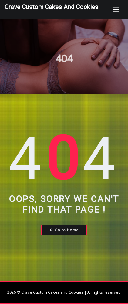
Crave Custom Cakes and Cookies (51, 7)
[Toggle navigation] (116, 10)
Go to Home (64, 230)
